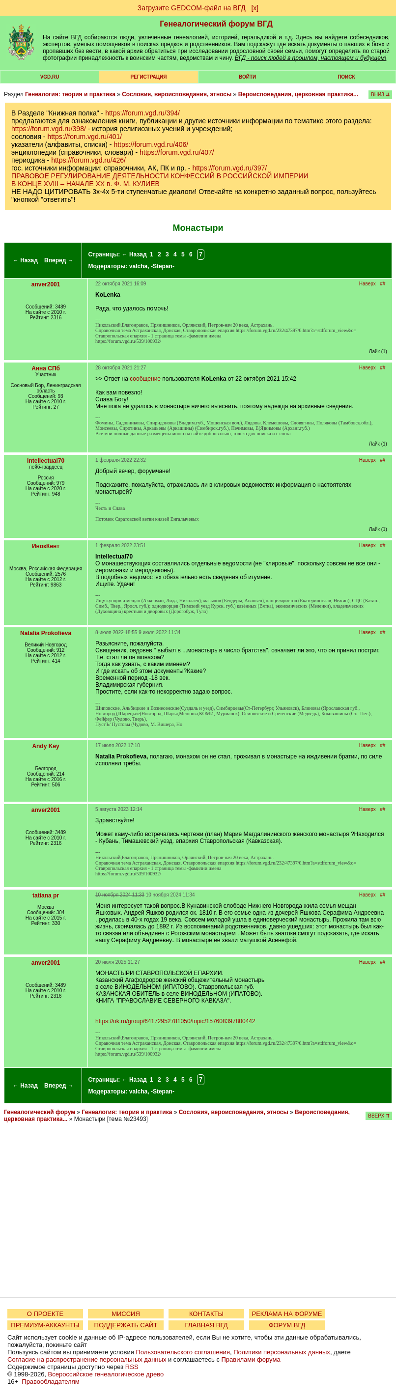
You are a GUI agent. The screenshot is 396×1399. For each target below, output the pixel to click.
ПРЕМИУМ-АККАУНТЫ (45, 1325)
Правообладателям (50, 1381)
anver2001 (45, 284)
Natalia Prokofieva (45, 633)
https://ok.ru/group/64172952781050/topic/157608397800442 (175, 1021)
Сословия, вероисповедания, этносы (176, 94)
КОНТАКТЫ (206, 1313)
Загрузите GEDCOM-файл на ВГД (192, 8)
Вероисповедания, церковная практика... (298, 94)
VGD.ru (49, 77)
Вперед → (59, 260)
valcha (138, 266)
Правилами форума (251, 1359)
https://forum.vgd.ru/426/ (88, 160)
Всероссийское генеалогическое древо (106, 1374)
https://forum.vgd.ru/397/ (229, 168)
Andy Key (45, 746)
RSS (132, 1367)
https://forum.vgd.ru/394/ (142, 113)
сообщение (145, 378)
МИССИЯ (126, 1313)
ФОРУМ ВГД (287, 1325)
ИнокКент (45, 546)
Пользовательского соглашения (183, 1352)
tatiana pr (45, 895)
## (382, 283)
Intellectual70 (45, 460)
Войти (247, 77)
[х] (254, 8)
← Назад (25, 260)
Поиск (346, 77)
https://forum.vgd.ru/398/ (48, 129)
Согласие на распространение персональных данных (86, 1359)
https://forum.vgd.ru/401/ (84, 136)
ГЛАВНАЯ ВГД (206, 1325)
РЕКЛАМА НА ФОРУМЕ (287, 1313)
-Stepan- (162, 266)
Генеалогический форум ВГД (216, 24)
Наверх (367, 283)
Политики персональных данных (281, 1352)
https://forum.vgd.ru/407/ (177, 152)
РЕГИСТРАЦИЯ (148, 77)
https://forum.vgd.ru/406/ (150, 144)
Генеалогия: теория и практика (70, 94)
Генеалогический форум (39, 1112)
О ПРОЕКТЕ (45, 1313)
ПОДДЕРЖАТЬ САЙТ (126, 1325)
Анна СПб (45, 368)
